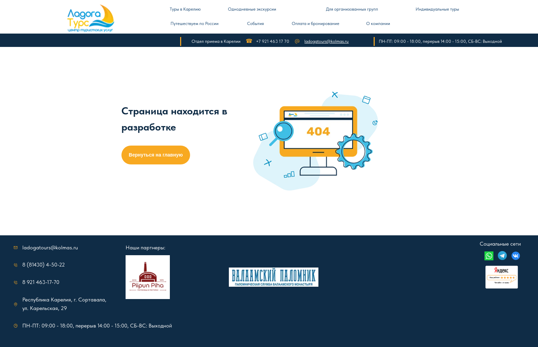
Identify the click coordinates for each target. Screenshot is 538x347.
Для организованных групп (352, 9)
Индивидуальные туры (437, 9)
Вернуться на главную (156, 155)
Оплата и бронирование (315, 23)
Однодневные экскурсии (252, 9)
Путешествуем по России (195, 23)
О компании (378, 23)
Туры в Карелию (185, 9)
